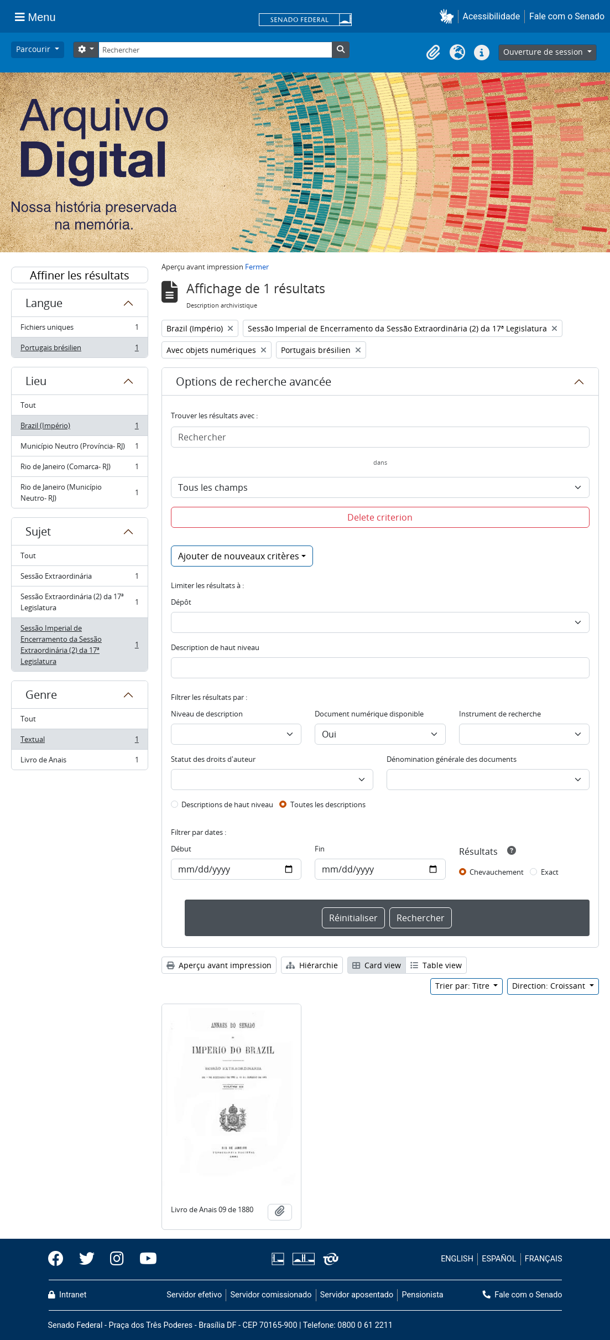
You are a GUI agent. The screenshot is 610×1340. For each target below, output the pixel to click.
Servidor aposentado (356, 1295)
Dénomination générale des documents (452, 759)
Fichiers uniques (79, 329)
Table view (436, 965)
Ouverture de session (544, 51)
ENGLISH (457, 1259)
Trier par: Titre (463, 985)
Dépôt (181, 602)
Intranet (67, 1295)
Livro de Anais (79, 762)
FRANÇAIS (543, 1259)
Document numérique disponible (369, 714)
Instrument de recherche (500, 714)
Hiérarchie (312, 965)
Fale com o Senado (566, 16)
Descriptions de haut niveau (227, 804)
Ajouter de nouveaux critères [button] (238, 556)
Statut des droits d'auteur (213, 759)
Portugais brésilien (79, 349)
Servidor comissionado (270, 1295)
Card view (376, 965)
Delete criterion (380, 517)
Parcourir (34, 49)
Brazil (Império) (79, 428)
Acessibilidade (491, 16)
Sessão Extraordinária (79, 578)
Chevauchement (497, 872)
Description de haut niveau (215, 647)
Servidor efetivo (194, 1295)
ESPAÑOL (499, 1259)
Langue (43, 302)
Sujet (38, 531)
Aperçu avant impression (219, 965)
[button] (449, 16)
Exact (550, 872)
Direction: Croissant (549, 985)
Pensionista (423, 1295)
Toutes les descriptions (328, 804)
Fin (320, 849)
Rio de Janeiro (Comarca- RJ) (79, 469)
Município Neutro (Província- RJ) (79, 448)
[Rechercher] (215, 49)
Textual (79, 742)
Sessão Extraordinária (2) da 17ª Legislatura (79, 601)
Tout (28, 405)
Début (181, 849)
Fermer (257, 267)
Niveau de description (207, 714)
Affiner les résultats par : (79, 275)
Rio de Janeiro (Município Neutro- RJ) (79, 492)
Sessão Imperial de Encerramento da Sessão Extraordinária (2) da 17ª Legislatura (79, 644)
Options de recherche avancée (253, 381)
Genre (41, 694)
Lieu (35, 380)
